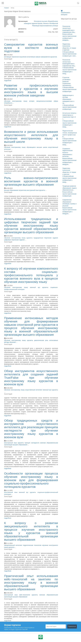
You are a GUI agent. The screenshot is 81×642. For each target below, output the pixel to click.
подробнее (7, 80)
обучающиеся (32, 147)
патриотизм (23, 190)
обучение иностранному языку (16, 101)
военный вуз (36, 287)
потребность (8, 103)
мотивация (8, 57)
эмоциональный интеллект (13, 545)
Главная (6, 8)
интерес (32, 101)
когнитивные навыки (34, 57)
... (13, 103)
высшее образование (11, 190)
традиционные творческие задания (46, 238)
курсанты (42, 190)
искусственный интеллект (34, 390)
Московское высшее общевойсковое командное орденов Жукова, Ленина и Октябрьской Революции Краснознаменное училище (41, 23)
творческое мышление (19, 57)
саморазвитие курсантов (49, 57)
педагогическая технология (32, 545)
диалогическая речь (41, 340)
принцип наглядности (32, 443)
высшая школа (42, 147)
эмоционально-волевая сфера (47, 101)
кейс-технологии (25, 595)
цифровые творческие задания (14, 240)
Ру (78, 3)
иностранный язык (33, 190)
